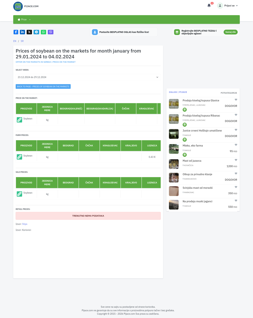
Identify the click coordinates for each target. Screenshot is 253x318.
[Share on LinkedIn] (22, 32)
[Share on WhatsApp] (43, 32)
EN (14, 41)
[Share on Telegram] (36, 32)
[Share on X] (29, 32)
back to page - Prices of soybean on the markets (43, 86)
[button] (24, 19)
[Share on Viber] (51, 32)
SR (22, 41)
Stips (24, 223)
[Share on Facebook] (16, 32)
